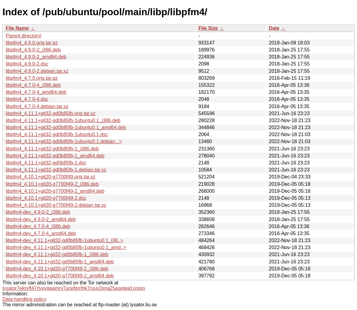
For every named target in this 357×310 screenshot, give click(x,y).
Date (274, 28)
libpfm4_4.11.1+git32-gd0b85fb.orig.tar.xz (50, 113)
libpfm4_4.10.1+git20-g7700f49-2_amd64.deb (55, 191)
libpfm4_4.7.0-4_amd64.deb (36, 92)
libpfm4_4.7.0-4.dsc (27, 99)
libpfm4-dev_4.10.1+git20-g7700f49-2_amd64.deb (60, 275)
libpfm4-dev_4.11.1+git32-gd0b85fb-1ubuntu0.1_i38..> (64, 240)
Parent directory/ (23, 35)
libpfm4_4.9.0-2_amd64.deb (36, 56)
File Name (17, 28)
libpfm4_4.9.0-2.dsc (27, 63)
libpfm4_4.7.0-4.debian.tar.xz (37, 106)
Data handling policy (24, 299)
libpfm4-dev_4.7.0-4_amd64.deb (41, 233)
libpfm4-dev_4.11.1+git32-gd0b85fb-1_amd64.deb (60, 261)
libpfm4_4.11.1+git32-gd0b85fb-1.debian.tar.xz (56, 169)
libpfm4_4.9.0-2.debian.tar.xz (37, 71)
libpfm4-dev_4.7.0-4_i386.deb (38, 226)
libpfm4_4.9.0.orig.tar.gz (32, 42)
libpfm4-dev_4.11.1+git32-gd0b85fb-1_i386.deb (57, 254)
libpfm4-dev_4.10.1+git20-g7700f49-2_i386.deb (57, 268)
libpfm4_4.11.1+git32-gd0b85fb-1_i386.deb (52, 148)
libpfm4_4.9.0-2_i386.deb (33, 49)
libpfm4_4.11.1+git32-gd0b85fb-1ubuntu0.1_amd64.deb (66, 127)
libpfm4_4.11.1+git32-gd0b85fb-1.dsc (46, 162)
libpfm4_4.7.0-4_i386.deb (33, 85)
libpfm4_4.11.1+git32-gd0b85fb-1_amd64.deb (55, 155)
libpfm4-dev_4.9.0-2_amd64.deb (41, 219)
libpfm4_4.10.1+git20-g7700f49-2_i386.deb (52, 184)
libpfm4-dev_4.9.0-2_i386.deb (38, 212)
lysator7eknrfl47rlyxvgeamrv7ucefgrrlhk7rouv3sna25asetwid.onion (73, 288)
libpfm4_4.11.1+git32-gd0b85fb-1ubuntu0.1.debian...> (64, 141)
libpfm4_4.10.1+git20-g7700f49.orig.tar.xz (50, 176)
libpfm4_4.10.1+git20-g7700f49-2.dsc (46, 198)
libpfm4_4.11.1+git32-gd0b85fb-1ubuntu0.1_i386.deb (63, 120)
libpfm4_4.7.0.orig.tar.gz (32, 78)
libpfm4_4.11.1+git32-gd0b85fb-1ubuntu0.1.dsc (57, 134)
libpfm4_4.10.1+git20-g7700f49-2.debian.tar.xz (56, 205)
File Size (208, 28)
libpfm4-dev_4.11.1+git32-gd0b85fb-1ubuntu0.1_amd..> (66, 247)
